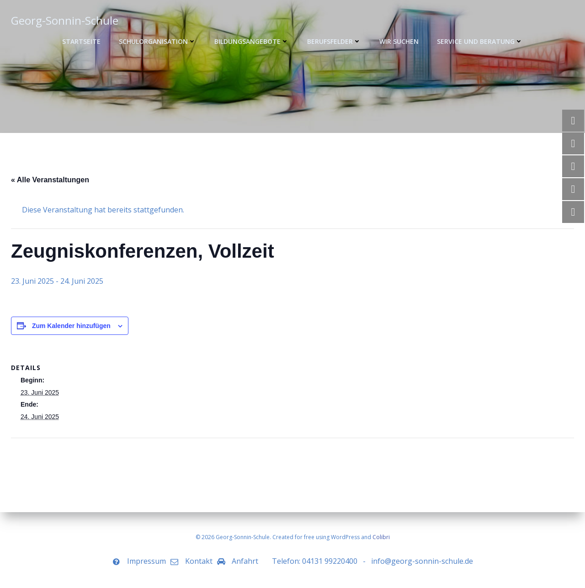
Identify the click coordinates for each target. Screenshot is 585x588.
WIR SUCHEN (399, 41)
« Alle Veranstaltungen (50, 180)
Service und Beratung (480, 41)
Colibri (381, 537)
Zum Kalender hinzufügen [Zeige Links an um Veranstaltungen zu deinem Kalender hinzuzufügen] (71, 325)
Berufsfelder (334, 41)
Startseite (81, 41)
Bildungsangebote (251, 41)
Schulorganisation (157, 41)
